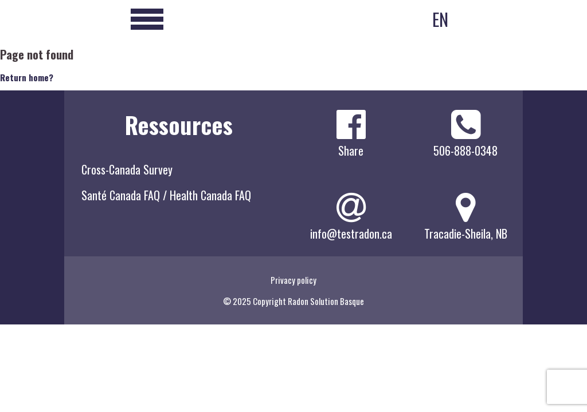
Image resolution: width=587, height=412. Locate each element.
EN (440, 19)
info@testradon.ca (351, 233)
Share (350, 150)
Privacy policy (293, 280)
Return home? (26, 77)
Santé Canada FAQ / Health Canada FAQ (166, 195)
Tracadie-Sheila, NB (465, 233)
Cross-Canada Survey (127, 169)
